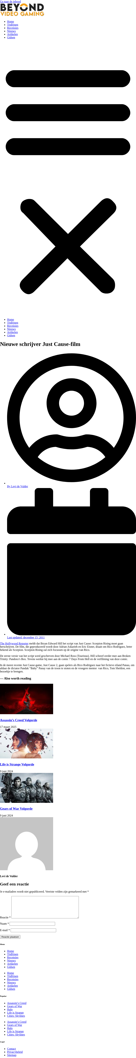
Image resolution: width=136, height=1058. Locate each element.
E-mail (5, 934)
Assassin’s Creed (16, 1007)
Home (10, 21)
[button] (68, 178)
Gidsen (11, 37)
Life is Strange (15, 1016)
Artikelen (12, 34)
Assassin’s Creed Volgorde (18, 720)
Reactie (5, 921)
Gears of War (14, 1010)
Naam (4, 927)
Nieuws (11, 31)
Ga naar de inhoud (10, 1)
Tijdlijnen (12, 24)
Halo (10, 1013)
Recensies (12, 27)
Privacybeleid (15, 1056)
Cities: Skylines (16, 1020)
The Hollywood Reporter (14, 643)
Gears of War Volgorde (16, 808)
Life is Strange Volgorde (17, 764)
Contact (11, 1052)
